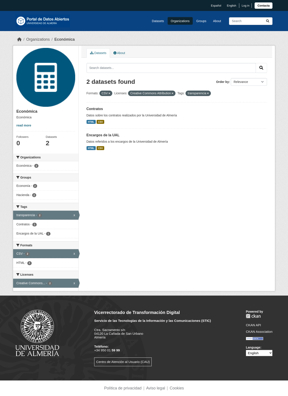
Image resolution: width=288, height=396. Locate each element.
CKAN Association (259, 331)
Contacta (263, 5)
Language (253, 347)
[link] (263, 5)
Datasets (158, 21)
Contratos (95, 109)
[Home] (19, 39)
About (217, 21)
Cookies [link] (177, 388)
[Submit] (267, 21)
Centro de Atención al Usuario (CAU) (123, 362)
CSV (100, 122)
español (216, 5)
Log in (245, 5)
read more (23, 125)
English (231, 5)
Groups (201, 21)
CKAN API (253, 325)
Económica (64, 39)
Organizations (180, 21)
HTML (91, 122)
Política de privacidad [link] (123, 388)
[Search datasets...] (250, 21)
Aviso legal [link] (155, 388)
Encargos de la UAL (103, 135)
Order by (222, 82)
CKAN (253, 316)
